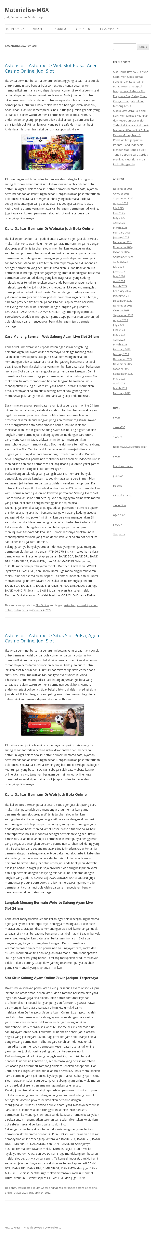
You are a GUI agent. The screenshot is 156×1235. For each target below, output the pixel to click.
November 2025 (122, 188)
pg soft (117, 485)
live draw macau (123, 466)
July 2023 (118, 325)
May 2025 (119, 218)
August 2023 (120, 320)
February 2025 (122, 232)
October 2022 (121, 369)
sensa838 (119, 427)
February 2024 (122, 291)
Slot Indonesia (14, 29)
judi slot (118, 476)
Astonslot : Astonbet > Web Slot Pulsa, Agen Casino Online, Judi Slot (51, 68)
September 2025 (123, 198)
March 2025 (120, 227)
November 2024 (122, 247)
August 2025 (120, 203)
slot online (119, 505)
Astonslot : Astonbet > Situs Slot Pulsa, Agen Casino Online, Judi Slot (52, 638)
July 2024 (118, 266)
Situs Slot (39, 29)
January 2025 (121, 237)
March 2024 (120, 286)
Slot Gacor (42, 1188)
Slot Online (42, 605)
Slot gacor (119, 534)
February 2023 (122, 349)
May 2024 (119, 276)
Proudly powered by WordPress (42, 1227)
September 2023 (123, 315)
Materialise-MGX (27, 9)
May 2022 (119, 378)
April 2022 (119, 383)
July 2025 (118, 208)
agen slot (119, 515)
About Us (61, 29)
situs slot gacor (122, 495)
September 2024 (123, 257)
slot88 (116, 417)
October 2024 (121, 252)
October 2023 (121, 310)
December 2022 (122, 359)
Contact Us (83, 29)
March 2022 (120, 388)
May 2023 (119, 335)
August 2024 (120, 262)
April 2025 (119, 223)
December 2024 (122, 242)
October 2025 (121, 193)
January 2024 (121, 296)
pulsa (17, 610)
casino (93, 605)
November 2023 (122, 305)
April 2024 (119, 281)
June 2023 (119, 330)
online (9, 610)
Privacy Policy (109, 29)
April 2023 (119, 339)
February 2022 (122, 393)
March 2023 (120, 344)
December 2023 (122, 300)
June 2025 (119, 213)
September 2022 (123, 373)
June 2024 (119, 271)
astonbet (69, 605)
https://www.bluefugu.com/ (130, 447)
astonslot (82, 605)
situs (25, 610)
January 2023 (121, 354)
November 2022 (122, 364)
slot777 (117, 437)
